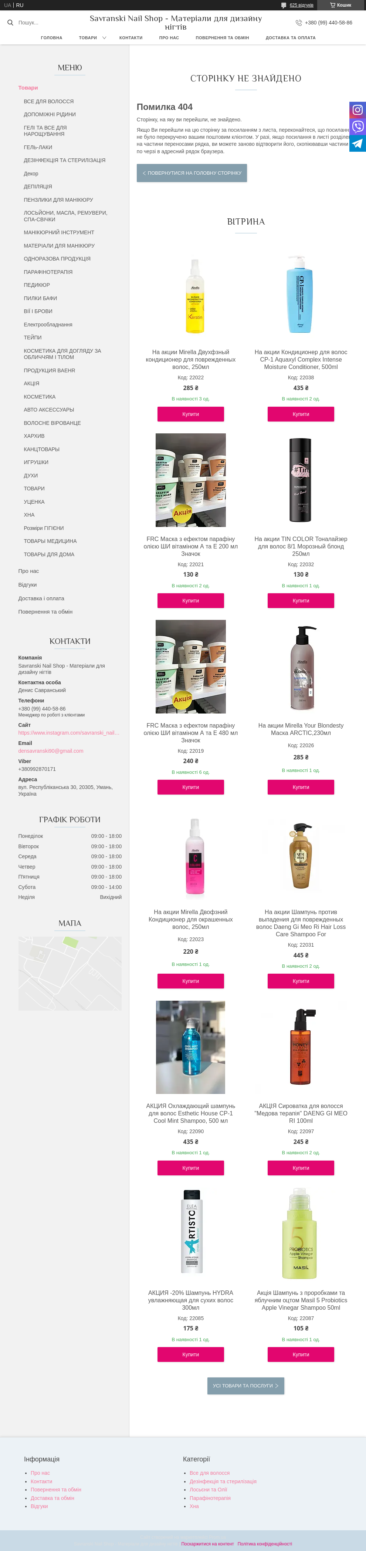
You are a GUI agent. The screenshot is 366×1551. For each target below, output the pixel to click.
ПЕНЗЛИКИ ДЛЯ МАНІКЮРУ (58, 200)
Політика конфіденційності (265, 1544)
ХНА (29, 515)
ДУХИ (31, 476)
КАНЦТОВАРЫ (42, 449)
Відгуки (27, 584)
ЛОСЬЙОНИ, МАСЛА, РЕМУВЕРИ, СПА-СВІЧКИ (66, 216)
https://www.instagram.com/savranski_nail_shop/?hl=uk (70, 733)
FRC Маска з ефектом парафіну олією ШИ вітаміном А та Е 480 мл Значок (191, 732)
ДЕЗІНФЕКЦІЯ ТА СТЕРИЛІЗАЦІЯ (65, 160)
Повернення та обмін (222, 38)
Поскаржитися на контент (207, 1544)
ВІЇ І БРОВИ (38, 311)
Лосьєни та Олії (208, 1490)
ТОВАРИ (34, 488)
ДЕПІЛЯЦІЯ (38, 186)
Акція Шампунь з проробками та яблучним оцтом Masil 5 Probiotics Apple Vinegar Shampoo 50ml (301, 1300)
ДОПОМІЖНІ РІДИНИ (50, 114)
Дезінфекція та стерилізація (223, 1481)
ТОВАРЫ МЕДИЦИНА (50, 541)
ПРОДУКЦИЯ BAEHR (49, 370)
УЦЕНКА (34, 502)
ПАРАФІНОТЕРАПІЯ (48, 272)
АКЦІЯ (32, 383)
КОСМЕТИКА (40, 397)
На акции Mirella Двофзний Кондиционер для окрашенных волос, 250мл (191, 919)
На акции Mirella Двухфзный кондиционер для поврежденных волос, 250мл (190, 359)
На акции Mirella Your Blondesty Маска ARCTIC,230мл (301, 729)
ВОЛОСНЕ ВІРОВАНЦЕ (52, 423)
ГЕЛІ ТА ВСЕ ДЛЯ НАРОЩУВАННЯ (45, 131)
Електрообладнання (48, 325)
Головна (51, 38)
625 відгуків (302, 5)
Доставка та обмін (52, 1498)
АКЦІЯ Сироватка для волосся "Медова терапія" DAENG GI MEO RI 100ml (301, 1113)
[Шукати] (10, 22)
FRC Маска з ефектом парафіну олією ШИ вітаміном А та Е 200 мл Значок (191, 546)
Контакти (131, 38)
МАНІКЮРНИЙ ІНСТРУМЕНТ (59, 232)
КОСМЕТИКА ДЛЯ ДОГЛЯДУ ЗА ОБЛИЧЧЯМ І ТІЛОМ (62, 354)
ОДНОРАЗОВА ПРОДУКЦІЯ (57, 259)
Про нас (169, 38)
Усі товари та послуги (243, 1386)
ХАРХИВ (34, 436)
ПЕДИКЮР (37, 285)
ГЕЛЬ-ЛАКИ (38, 147)
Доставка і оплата (41, 598)
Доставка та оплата (291, 38)
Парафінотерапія (210, 1498)
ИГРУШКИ (36, 462)
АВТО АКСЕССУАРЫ (49, 410)
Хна (194, 1506)
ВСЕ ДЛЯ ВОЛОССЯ (49, 101)
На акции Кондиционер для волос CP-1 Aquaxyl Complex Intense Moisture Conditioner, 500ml (301, 359)
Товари (88, 38)
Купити (191, 414)
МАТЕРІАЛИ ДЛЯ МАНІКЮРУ (59, 246)
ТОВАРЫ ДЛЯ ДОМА (49, 554)
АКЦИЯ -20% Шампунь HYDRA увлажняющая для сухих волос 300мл (190, 1300)
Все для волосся (210, 1473)
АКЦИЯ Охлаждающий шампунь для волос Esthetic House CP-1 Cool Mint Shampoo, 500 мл (190, 1113)
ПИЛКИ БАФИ (40, 298)
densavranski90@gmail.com (51, 751)
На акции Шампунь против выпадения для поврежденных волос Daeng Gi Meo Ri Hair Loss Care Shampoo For (301, 923)
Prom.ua (217, 1537)
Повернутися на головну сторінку (194, 173)
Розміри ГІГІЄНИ (44, 528)
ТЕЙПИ (33, 337)
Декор (31, 174)
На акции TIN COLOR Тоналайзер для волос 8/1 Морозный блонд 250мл (301, 546)
